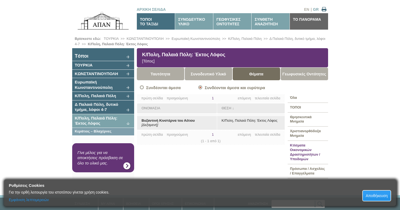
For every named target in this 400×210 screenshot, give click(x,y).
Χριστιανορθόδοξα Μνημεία (305, 133)
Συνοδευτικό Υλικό (208, 74)
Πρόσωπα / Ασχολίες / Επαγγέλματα (307, 171)
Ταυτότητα (160, 74)
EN (306, 9)
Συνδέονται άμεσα (163, 87)
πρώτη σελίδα (152, 98)
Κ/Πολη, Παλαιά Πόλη (245, 39)
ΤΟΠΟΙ (295, 107)
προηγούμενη (177, 98)
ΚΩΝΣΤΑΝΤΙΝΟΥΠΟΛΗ (145, 39)
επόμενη (244, 98)
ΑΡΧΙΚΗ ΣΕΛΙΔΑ (151, 9)
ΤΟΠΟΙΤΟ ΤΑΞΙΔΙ (149, 21)
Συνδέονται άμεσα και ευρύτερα (235, 87)
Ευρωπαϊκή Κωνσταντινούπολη (196, 39)
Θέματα (256, 74)
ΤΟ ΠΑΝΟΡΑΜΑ (307, 19)
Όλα (293, 98)
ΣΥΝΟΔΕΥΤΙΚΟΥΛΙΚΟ (191, 21)
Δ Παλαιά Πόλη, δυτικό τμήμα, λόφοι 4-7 (97, 107)
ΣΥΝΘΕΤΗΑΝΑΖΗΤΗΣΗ (266, 21)
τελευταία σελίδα (267, 98)
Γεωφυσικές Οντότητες (304, 74)
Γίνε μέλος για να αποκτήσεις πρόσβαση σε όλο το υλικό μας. (100, 157)
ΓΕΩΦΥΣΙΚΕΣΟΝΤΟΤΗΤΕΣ (229, 21)
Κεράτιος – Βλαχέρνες (93, 131)
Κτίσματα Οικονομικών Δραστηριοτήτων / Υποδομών (305, 152)
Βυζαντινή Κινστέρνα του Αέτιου (168, 120)
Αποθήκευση (377, 196)
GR (316, 9)
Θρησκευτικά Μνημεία (301, 119)
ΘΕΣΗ (226, 108)
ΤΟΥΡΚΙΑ (111, 39)
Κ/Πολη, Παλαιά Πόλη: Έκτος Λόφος (118, 44)
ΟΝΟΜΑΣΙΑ (151, 108)
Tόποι (82, 56)
